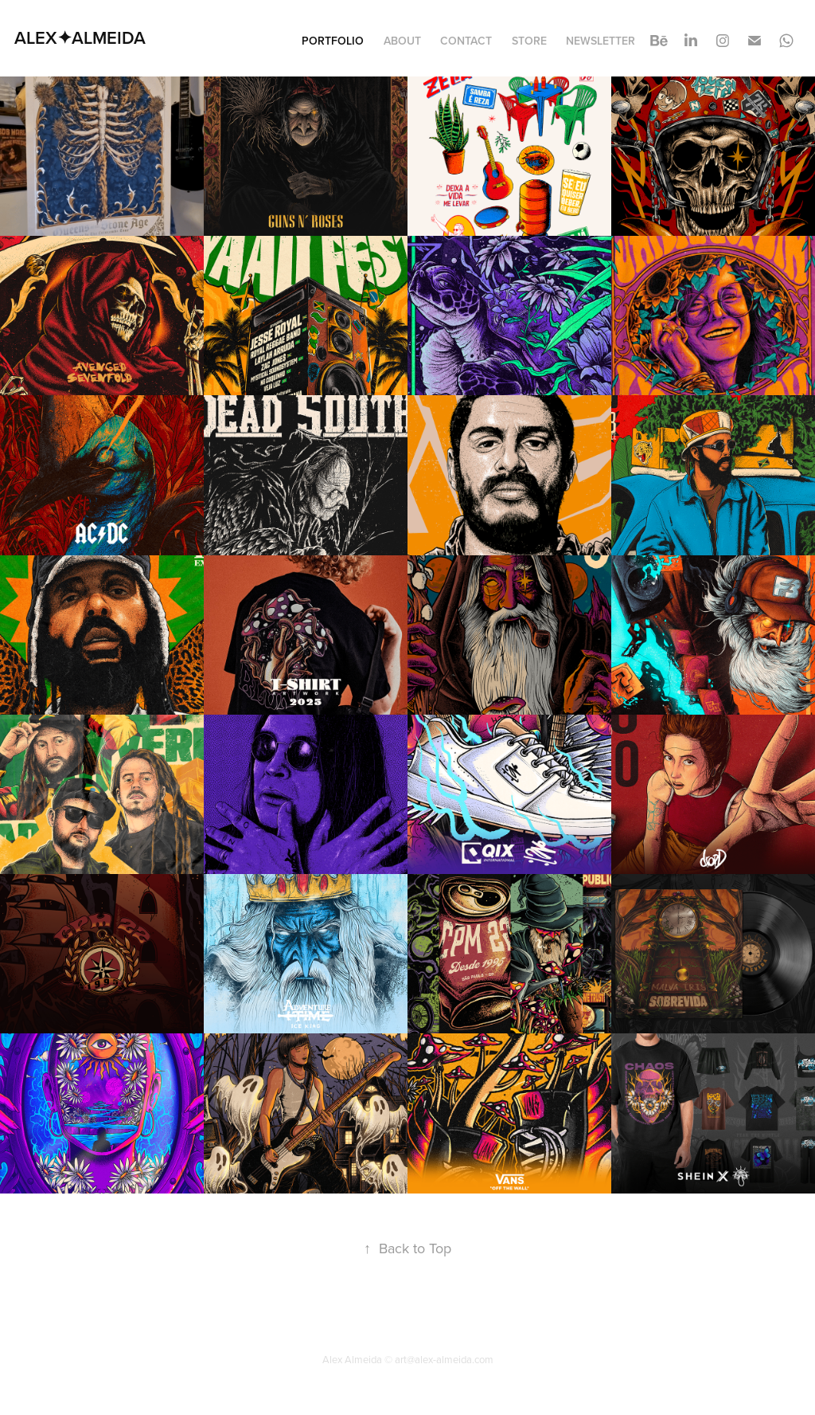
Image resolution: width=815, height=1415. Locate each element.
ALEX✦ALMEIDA (80, 37)
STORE (529, 41)
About (402, 41)
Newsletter (600, 41)
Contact (466, 41)
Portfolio (333, 41)
